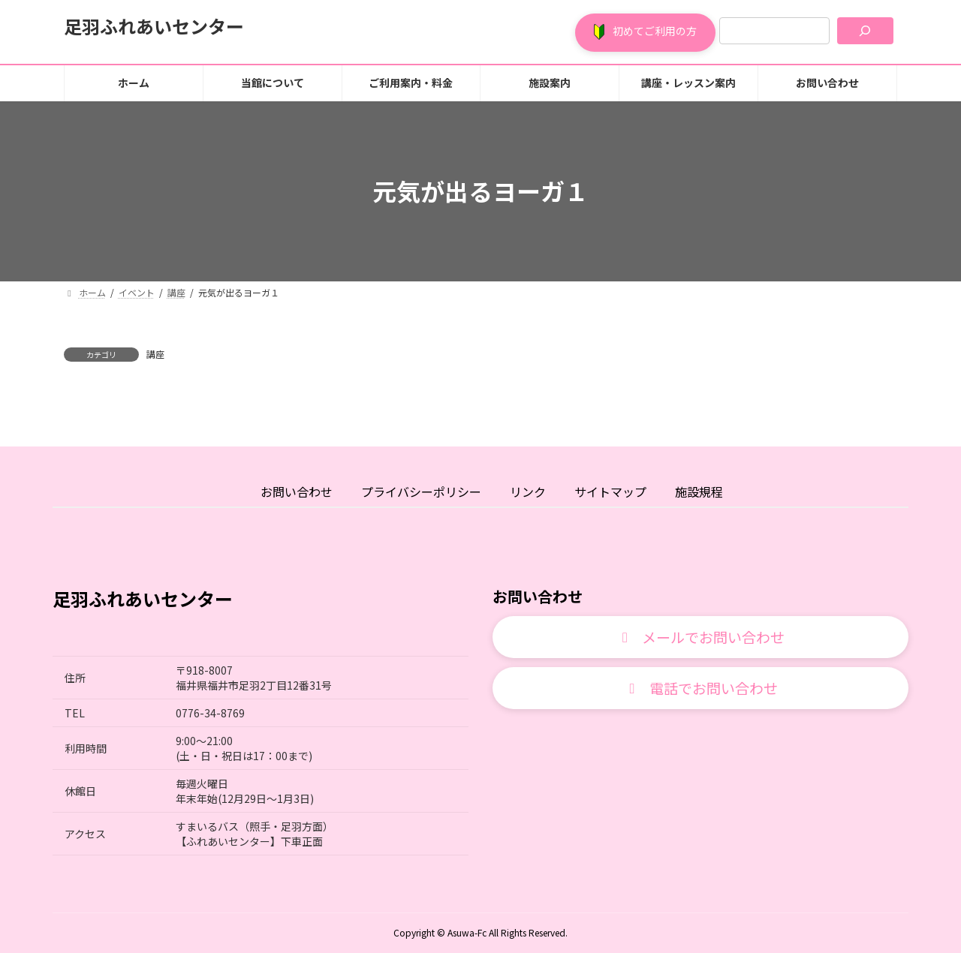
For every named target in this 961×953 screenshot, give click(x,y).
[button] (645, 33)
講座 (155, 353)
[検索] (865, 30)
